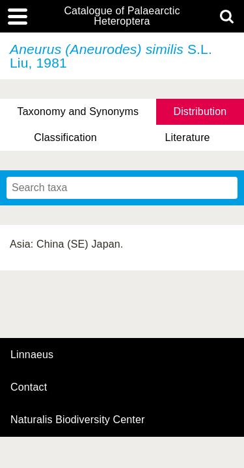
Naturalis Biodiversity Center (77, 420)
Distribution (199, 111)
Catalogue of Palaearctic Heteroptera (122, 16)
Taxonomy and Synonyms (78, 111)
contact (28, 387)
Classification (65, 137)
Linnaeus (31, 355)
